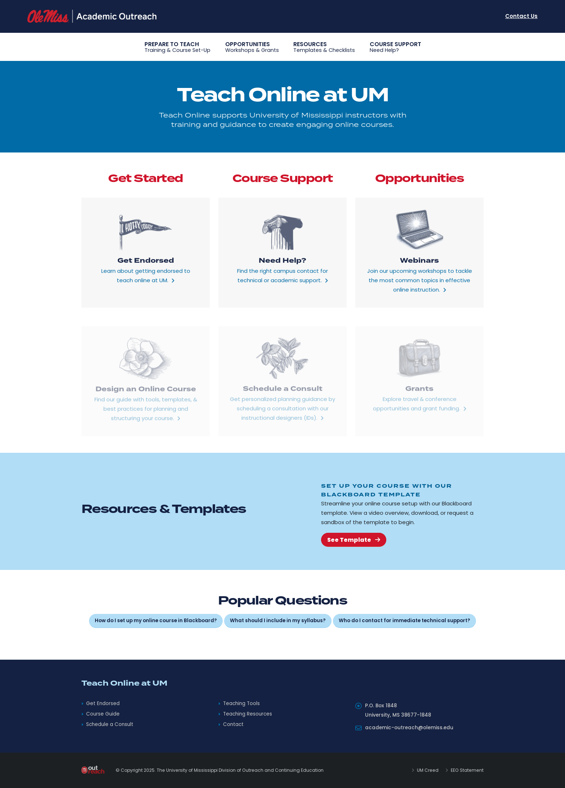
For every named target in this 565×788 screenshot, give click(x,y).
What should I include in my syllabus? (278, 620)
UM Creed (427, 770)
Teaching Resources (247, 713)
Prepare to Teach (177, 47)
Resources (324, 47)
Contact (233, 724)
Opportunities (252, 47)
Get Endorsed (103, 703)
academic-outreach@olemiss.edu (409, 727)
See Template (353, 540)
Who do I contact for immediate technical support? (404, 620)
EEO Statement (467, 770)
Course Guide (103, 713)
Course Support (395, 47)
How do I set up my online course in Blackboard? (156, 620)
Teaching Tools (241, 703)
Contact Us (521, 16)
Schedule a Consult (109, 724)
